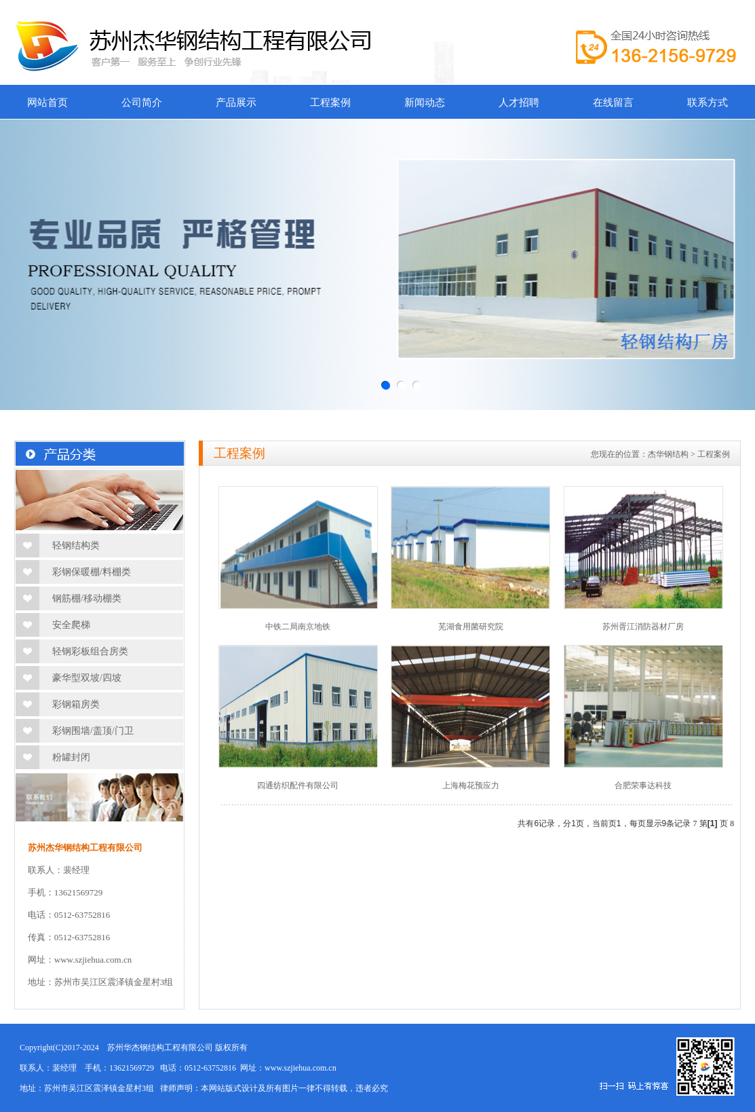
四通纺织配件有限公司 (297, 785)
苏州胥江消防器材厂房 (643, 626)
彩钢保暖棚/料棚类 (91, 572)
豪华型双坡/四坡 (86, 678)
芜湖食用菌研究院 (470, 626)
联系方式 (707, 102)
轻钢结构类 (76, 545)
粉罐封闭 (71, 757)
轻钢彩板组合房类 (90, 651)
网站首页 (47, 102)
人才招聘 (519, 102)
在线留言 (613, 102)
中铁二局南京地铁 (297, 626)
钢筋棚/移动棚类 (86, 598)
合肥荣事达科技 (643, 785)
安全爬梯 (71, 625)
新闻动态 (424, 102)
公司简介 (141, 102)
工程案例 (330, 102)
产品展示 (236, 102)
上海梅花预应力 (470, 785)
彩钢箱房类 (76, 704)
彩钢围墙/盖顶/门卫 (93, 731)
